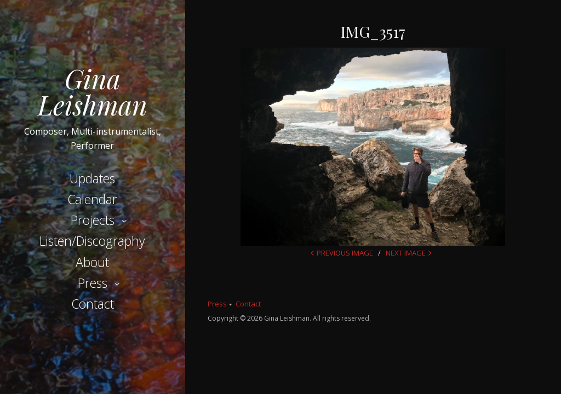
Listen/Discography (92, 241)
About (92, 262)
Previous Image (345, 253)
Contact (92, 303)
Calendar (92, 199)
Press (92, 283)
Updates (92, 178)
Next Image (406, 253)
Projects (93, 220)
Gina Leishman (92, 91)
